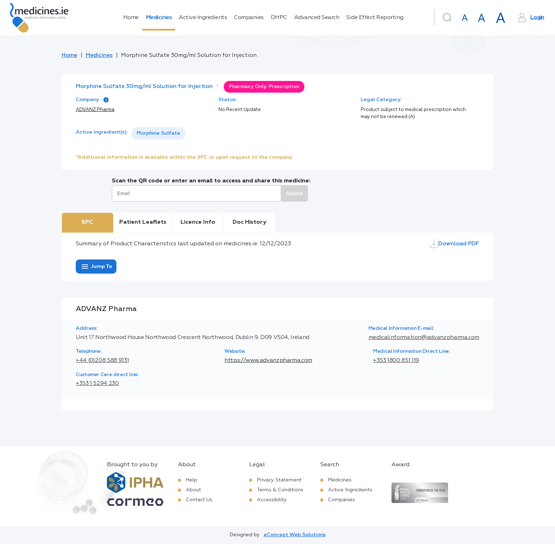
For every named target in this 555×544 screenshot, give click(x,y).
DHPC (279, 18)
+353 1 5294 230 (97, 383)
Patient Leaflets (142, 222)
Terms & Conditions (280, 489)
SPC (87, 222)
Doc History (249, 222)
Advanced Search (316, 18)
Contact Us (199, 499)
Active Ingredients (203, 18)
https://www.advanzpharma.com (268, 360)
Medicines (159, 18)
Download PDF (454, 244)
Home (131, 18)
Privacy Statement (279, 480)
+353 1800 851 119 (396, 360)
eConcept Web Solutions (295, 534)
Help (191, 480)
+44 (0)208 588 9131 (102, 360)
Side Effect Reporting (375, 18)
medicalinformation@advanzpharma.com (423, 337)
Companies (249, 18)
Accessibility (272, 499)
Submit (294, 193)
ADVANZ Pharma (95, 109)
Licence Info (198, 222)
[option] (158, 133)
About (193, 489)
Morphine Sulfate (158, 133)
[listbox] (158, 133)
